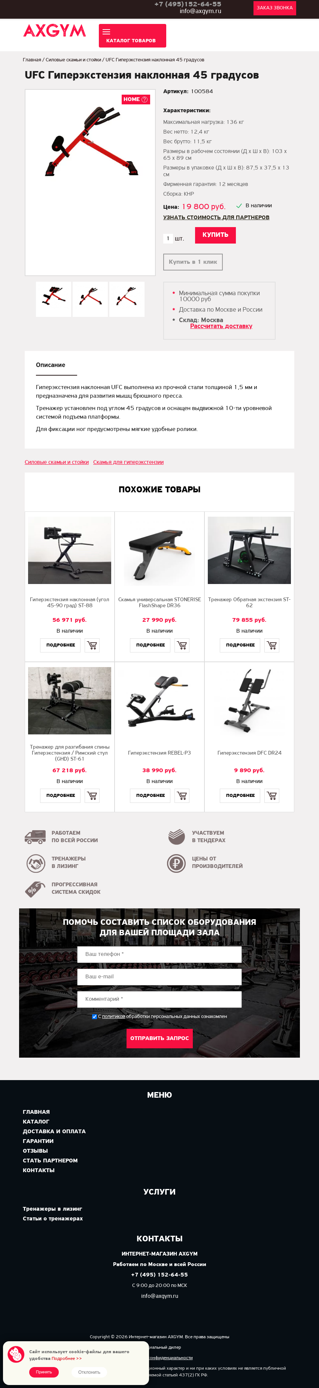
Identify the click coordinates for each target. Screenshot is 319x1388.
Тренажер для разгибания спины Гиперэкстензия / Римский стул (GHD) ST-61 (70, 753)
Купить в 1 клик (193, 262)
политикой (113, 1016)
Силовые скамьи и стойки (73, 60)
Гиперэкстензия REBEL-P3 (159, 753)
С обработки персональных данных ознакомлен (162, 1016)
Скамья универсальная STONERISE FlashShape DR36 (159, 603)
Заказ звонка (275, 8)
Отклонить (89, 1372)
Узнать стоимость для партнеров (216, 218)
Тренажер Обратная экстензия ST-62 (249, 603)
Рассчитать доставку (221, 326)
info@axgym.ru (200, 11)
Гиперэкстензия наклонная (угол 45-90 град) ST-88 (69, 603)
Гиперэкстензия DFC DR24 (250, 753)
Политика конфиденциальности (160, 1357)
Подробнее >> (67, 1358)
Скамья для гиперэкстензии (128, 462)
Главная (32, 60)
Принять (44, 1372)
